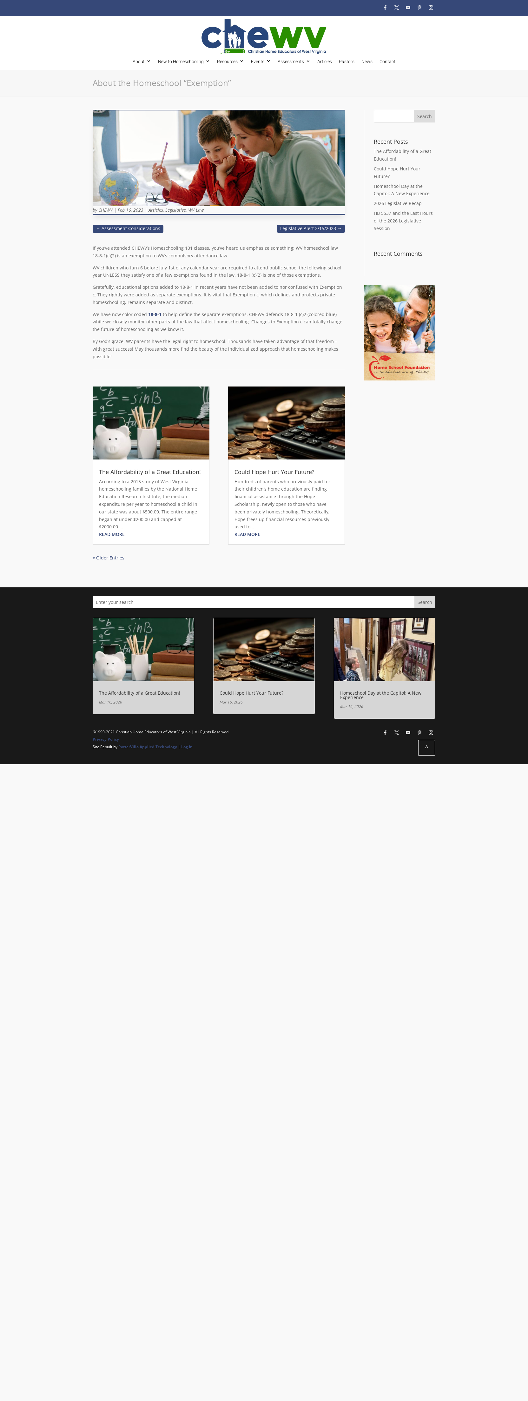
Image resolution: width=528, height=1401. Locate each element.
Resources (227, 61)
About (139, 61)
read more (112, 534)
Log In (187, 747)
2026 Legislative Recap (398, 203)
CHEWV (105, 210)
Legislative (175, 210)
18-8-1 (155, 314)
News (367, 61)
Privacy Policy (106, 739)
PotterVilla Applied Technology (147, 747)
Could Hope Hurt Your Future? (274, 472)
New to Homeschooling (181, 61)
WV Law (196, 210)
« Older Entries (108, 558)
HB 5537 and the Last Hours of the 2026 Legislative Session (403, 220)
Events (257, 61)
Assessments (291, 61)
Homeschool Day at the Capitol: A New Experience (380, 695)
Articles (324, 61)
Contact (387, 61)
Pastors (346, 61)
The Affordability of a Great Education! (150, 472)
